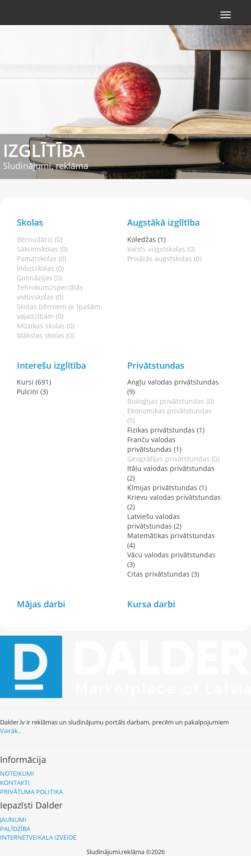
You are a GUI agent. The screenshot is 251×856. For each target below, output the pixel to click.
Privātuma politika (31, 791)
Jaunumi (13, 819)
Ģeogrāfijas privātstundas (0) (173, 458)
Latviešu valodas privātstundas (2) (154, 521)
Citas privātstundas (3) (163, 574)
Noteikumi (17, 773)
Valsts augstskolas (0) (161, 248)
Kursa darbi (151, 604)
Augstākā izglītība (163, 222)
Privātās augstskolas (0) (164, 258)
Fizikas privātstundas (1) (165, 429)
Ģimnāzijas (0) (39, 277)
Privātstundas (155, 365)
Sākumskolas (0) (42, 248)
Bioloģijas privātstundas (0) (170, 401)
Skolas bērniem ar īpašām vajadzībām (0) (58, 311)
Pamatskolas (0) (41, 258)
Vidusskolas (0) (40, 268)
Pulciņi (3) (32, 391)
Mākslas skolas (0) (45, 335)
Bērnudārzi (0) (39, 239)
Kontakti (15, 782)
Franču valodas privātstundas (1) (154, 444)
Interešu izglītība (51, 365)
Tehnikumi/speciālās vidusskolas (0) (50, 292)
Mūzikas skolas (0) (45, 325)
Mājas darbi (41, 604)
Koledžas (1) (146, 239)
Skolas (30, 222)
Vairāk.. (10, 730)
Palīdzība (15, 828)
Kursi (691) (34, 381)
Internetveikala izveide (38, 837)
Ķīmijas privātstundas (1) (167, 487)
